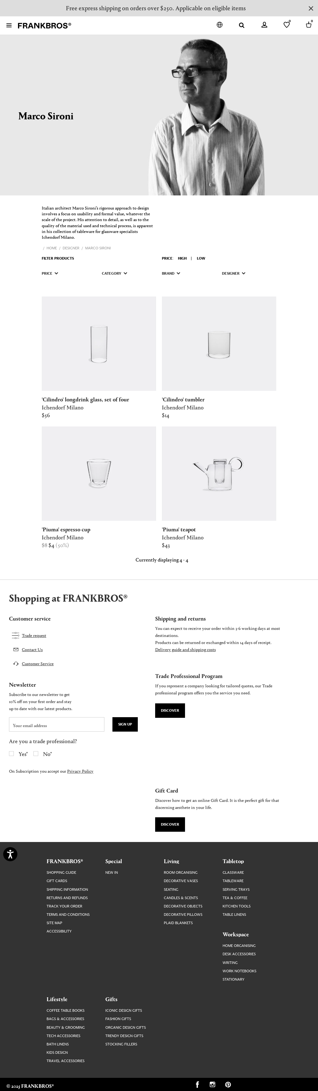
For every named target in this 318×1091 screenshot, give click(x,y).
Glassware (233, 872)
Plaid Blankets (178, 923)
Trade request (34, 635)
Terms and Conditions (68, 914)
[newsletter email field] (56, 724)
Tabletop (233, 861)
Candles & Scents (181, 898)
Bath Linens (58, 1044)
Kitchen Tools (237, 906)
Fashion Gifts (118, 1019)
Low (201, 258)
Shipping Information (67, 889)
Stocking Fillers (121, 1044)
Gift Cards (57, 881)
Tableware (233, 881)
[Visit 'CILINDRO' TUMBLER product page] (219, 343)
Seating (171, 889)
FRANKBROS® (65, 861)
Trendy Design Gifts (124, 1036)
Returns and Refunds (67, 898)
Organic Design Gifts (125, 1027)
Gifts (111, 999)
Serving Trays (236, 889)
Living (171, 861)
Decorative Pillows (183, 914)
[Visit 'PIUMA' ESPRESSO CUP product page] (99, 473)
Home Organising (239, 946)
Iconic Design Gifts (123, 1010)
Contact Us (32, 649)
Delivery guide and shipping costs (185, 649)
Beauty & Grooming (66, 1027)
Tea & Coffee (235, 898)
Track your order (64, 906)
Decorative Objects (183, 906)
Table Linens (234, 914)
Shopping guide (61, 872)
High (182, 258)
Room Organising (181, 872)
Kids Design (57, 1052)
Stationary (233, 979)
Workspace (236, 934)
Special (113, 861)
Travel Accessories (65, 1061)
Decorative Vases (181, 881)
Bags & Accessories (65, 1019)
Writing (230, 963)
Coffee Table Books (65, 1010)
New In (111, 872)
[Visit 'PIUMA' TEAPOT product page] (219, 473)
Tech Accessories (63, 1036)
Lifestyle (57, 999)
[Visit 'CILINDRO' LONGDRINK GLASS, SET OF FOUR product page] (99, 343)
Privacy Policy (80, 771)
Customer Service (38, 663)
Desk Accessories (239, 954)
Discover (170, 710)
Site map (54, 923)
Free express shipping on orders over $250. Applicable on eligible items (156, 8)
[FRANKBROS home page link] (44, 26)
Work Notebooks (239, 971)
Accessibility (59, 931)
